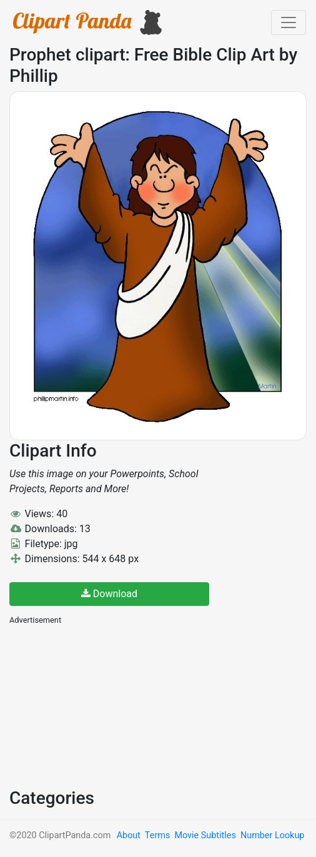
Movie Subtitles (204, 835)
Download (109, 594)
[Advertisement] (103, 705)
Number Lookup (272, 835)
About (129, 835)
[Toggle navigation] (288, 22)
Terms (157, 835)
